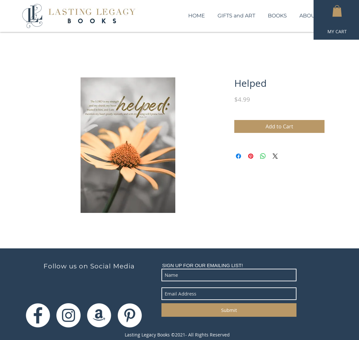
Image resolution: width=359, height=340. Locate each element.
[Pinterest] (130, 315)
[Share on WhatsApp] (263, 156)
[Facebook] (38, 315)
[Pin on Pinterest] (251, 156)
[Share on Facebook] (238, 156)
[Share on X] (275, 156)
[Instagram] (68, 315)
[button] (337, 11)
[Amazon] (99, 315)
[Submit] (228, 310)
